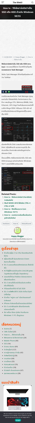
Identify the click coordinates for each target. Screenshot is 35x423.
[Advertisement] (17, 38)
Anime (6, 329)
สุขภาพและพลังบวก (10, 373)
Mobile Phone (9, 341)
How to (15, 223)
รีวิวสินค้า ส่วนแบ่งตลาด (12, 370)
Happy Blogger (20, 57)
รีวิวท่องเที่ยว (8, 367)
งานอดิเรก (7, 358)
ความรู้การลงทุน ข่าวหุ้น (12, 352)
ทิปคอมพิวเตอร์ (26, 223)
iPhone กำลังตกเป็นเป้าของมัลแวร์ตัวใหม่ (18, 303)
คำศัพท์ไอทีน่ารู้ (9, 356)
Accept (18, 420)
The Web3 (17, 2)
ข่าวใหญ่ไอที (8, 350)
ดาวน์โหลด (7, 361)
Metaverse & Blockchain (13, 338)
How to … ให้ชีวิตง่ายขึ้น (12, 335)
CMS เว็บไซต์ (8, 332)
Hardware (6, 223)
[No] (33, 417)
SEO (5, 344)
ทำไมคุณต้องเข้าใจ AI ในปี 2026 (14, 288)
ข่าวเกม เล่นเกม (9, 347)
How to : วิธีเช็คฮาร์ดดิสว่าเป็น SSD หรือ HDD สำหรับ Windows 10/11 (17, 12)
